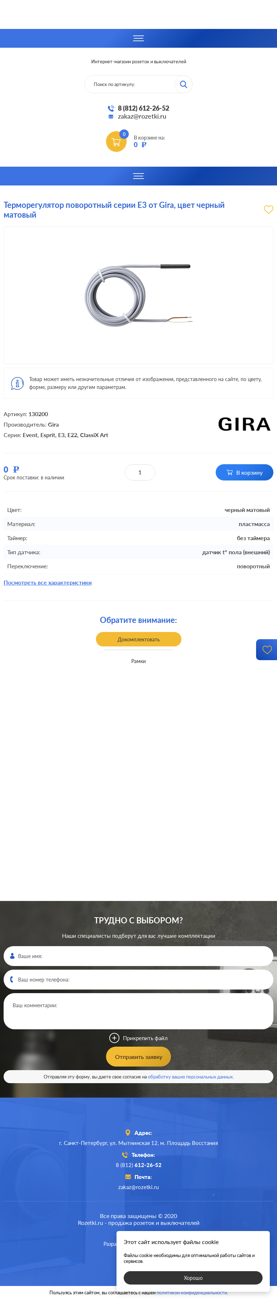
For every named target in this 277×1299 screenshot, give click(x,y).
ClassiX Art (94, 434)
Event (30, 434)
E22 (72, 434)
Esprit (47, 434)
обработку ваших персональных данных (190, 1077)
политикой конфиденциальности (192, 1292)
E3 (61, 434)
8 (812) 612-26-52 (143, 108)
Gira (53, 424)
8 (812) (139, 1165)
